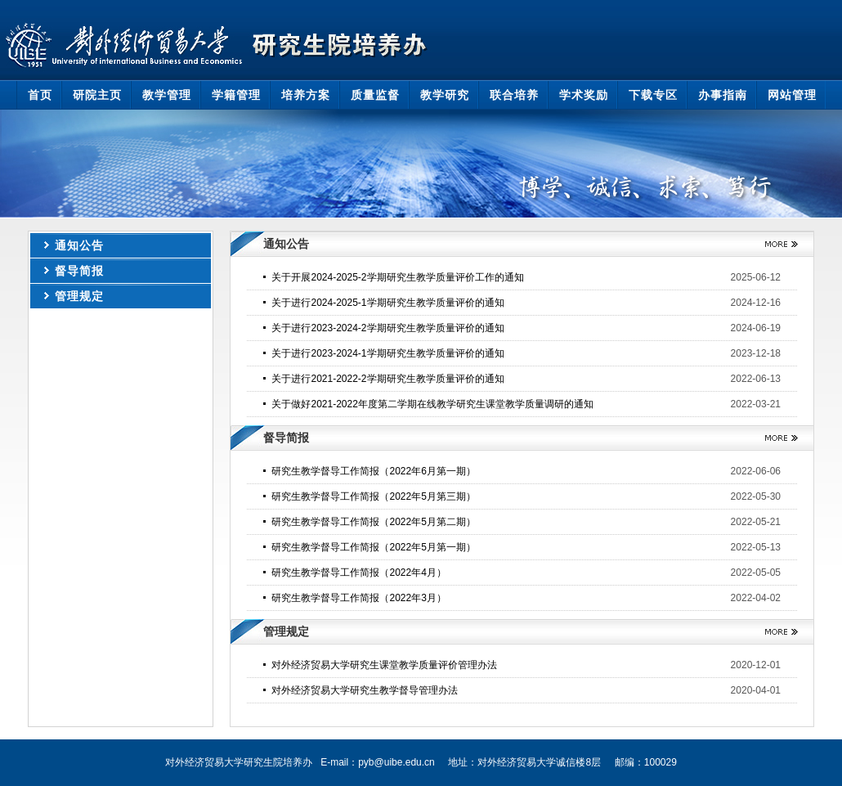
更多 (775, 244)
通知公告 (79, 245)
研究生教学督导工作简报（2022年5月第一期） (373, 547)
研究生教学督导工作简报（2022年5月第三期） (373, 496)
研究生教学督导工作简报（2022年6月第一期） (373, 471)
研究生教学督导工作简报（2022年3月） (358, 598)
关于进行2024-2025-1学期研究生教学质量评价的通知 (387, 302)
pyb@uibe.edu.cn (396, 762)
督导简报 (79, 270)
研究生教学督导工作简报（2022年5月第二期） (373, 522)
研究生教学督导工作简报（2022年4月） (358, 572)
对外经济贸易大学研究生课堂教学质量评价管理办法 (384, 665)
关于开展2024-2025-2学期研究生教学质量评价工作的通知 (397, 277)
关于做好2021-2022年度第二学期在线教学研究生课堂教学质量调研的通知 (432, 404)
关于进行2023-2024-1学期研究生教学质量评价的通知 (387, 353)
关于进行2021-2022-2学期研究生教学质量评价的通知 (387, 378)
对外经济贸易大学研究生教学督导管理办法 (364, 690)
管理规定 (79, 296)
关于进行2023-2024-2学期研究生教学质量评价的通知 (387, 328)
